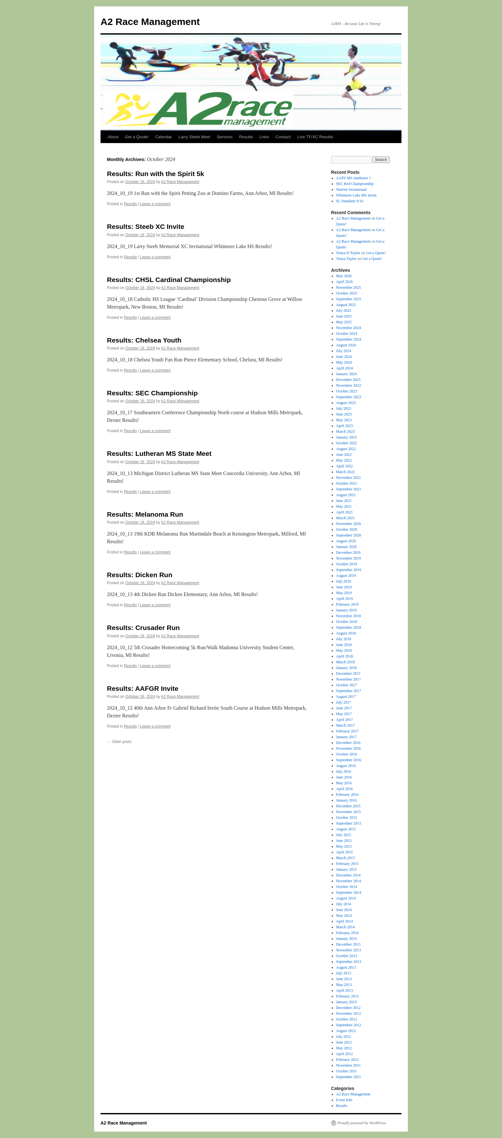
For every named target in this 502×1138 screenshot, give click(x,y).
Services (225, 136)
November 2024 (348, 328)
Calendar (163, 136)
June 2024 (344, 356)
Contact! (283, 136)
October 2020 (346, 529)
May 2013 (344, 984)
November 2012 (348, 1013)
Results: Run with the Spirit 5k (155, 173)
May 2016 (344, 783)
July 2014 (343, 904)
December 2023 (348, 379)
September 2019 (348, 570)
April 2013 (344, 990)
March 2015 (345, 858)
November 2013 (348, 950)
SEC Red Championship (355, 184)
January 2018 (346, 668)
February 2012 (347, 1059)
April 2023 (344, 426)
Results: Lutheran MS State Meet (159, 453)
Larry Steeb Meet (194, 136)
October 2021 (346, 483)
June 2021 (344, 500)
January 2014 (346, 938)
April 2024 (344, 368)
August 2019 (346, 575)
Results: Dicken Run (139, 574)
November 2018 (348, 616)
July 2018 (343, 639)
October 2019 (346, 564)
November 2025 (348, 287)
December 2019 (348, 552)
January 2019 (346, 610)
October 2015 (346, 817)
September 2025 (348, 299)
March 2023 (345, 431)
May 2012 (344, 1048)
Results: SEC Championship (152, 393)
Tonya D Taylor (348, 253)
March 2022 (345, 472)
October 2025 (346, 293)
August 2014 (346, 898)
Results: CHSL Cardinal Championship (169, 279)
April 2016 (344, 789)
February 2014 (347, 933)
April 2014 (344, 921)
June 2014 (344, 910)
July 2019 (343, 581)
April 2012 (344, 1054)
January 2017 (346, 737)
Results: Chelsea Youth (144, 340)
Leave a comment (155, 204)
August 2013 (346, 967)
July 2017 (343, 702)
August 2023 (346, 402)
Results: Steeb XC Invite (145, 226)
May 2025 (344, 322)
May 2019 (344, 593)
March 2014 (345, 927)
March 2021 (345, 518)
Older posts (119, 741)
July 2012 (343, 1036)
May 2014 (344, 915)
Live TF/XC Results (315, 136)
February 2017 (347, 731)
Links (264, 136)
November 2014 (348, 881)
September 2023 (348, 397)
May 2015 (344, 846)
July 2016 (343, 771)
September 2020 (348, 535)
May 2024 (344, 362)
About (113, 136)
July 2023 (343, 408)
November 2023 (348, 385)
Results (246, 136)
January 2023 (346, 437)
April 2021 (344, 512)
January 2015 (346, 869)
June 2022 (344, 454)
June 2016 (344, 777)
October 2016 (346, 754)
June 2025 (344, 316)
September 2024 (348, 339)
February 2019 (347, 604)
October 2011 (346, 1071)
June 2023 (344, 414)
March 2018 (345, 662)
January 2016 (346, 800)
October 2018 (346, 621)
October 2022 (346, 443)
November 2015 (348, 812)
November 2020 (348, 523)
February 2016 (347, 794)
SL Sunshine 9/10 (349, 201)
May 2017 (344, 714)
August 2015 (346, 829)
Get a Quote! (137, 136)
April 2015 (344, 852)
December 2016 (348, 742)
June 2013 (344, 979)
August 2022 (346, 449)
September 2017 (348, 691)
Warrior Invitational (351, 189)
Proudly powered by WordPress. (362, 1123)
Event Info (344, 1100)
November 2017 (348, 679)
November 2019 (348, 558)
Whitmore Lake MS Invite (356, 195)
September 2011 (348, 1077)
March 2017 (345, 725)
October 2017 (346, 685)
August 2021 (346, 495)
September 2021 (348, 489)
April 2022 (344, 466)
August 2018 (346, 633)
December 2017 (348, 673)
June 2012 (344, 1042)
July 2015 (343, 835)
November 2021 (348, 477)
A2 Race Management (150, 21)
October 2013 (346, 956)
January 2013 (346, 1002)
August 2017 (346, 696)
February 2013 (347, 996)
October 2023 (346, 391)
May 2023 (344, 420)
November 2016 (348, 748)
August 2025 (346, 305)
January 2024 (346, 374)
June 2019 (344, 587)
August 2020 (346, 541)
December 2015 (348, 806)
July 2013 (343, 973)
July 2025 (343, 310)
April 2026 (344, 281)
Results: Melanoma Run (145, 514)
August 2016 (346, 765)
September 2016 (348, 760)
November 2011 (348, 1065)
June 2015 (344, 840)
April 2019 (344, 598)
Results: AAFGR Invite (142, 688)
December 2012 (348, 1007)
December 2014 (348, 875)
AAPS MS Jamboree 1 (353, 178)
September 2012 (348, 1025)
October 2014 (346, 886)
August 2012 (346, 1031)
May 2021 (344, 506)
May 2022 (344, 460)
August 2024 (346, 345)
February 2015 (347, 863)
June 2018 (344, 644)
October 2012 (346, 1019)
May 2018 (344, 650)
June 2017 (344, 708)
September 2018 (348, 627)
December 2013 (348, 944)
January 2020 (346, 547)
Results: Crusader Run (143, 627)
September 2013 (348, 961)
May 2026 (344, 276)
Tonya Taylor (346, 258)
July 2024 (343, 351)
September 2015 (348, 823)
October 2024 (346, 333)
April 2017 (344, 719)
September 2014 (348, 892)
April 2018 (344, 656)
